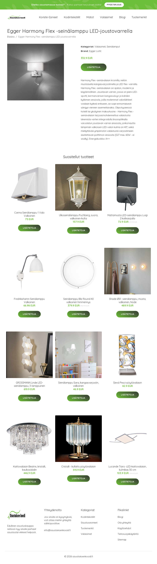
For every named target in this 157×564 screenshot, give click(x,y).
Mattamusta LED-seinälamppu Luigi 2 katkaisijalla (127, 219)
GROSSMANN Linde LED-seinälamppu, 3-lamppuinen (29, 386)
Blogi (122, 18)
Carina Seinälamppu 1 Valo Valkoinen (29, 216)
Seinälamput (113, 48)
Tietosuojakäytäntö (128, 536)
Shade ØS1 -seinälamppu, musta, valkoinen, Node (127, 303)
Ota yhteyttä (124, 524)
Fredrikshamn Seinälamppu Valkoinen (29, 303)
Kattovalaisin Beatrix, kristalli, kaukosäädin (29, 470)
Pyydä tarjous (114, 5)
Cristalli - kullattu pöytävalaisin (78, 468)
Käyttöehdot (124, 530)
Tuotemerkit (139, 18)
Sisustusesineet (89, 524)
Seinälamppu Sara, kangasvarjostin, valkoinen (78, 386)
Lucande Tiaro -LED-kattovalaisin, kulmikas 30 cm (127, 470)
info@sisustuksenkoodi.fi (57, 532)
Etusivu (11, 38)
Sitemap (122, 541)
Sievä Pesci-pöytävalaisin (127, 384)
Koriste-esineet (48, 18)
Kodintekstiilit (72, 18)
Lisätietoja (93, 69)
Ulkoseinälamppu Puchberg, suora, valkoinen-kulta (78, 219)
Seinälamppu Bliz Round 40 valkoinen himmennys (78, 303)
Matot (90, 18)
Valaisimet (106, 18)
